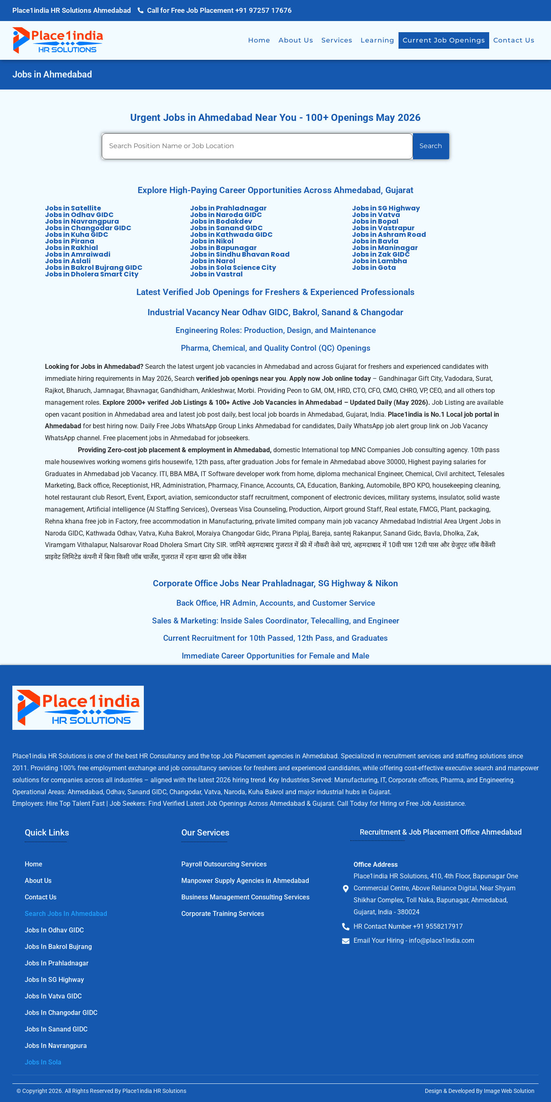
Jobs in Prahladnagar (228, 208)
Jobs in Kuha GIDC (76, 234)
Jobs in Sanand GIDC (226, 228)
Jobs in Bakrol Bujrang (58, 947)
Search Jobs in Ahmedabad (66, 914)
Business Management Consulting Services (245, 897)
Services (336, 40)
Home (259, 40)
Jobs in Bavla (375, 241)
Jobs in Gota (374, 267)
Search (431, 146)
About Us (296, 40)
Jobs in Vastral (216, 274)
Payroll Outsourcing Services (224, 864)
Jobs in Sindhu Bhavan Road (240, 254)
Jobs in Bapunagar (223, 247)
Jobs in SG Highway (386, 208)
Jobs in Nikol (212, 241)
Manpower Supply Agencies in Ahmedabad (245, 881)
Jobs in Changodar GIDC (88, 228)
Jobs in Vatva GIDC (53, 996)
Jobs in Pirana (69, 241)
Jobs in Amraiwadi (77, 254)
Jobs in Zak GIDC (381, 254)
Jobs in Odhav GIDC (79, 214)
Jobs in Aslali (68, 261)
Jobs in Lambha (379, 261)
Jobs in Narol (212, 261)
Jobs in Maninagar (385, 247)
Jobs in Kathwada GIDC (231, 234)
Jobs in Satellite (73, 208)
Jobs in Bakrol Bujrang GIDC (94, 267)
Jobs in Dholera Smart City (91, 274)
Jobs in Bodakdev (221, 221)
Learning (377, 40)
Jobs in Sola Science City (233, 267)
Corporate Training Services (222, 914)
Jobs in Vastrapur (383, 228)
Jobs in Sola (43, 1062)
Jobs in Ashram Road (389, 234)
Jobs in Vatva (376, 214)
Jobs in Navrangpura (82, 221)
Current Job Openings (444, 40)
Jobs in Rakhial (71, 247)
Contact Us (514, 40)
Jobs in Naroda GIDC (226, 214)
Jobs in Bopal (375, 221)
